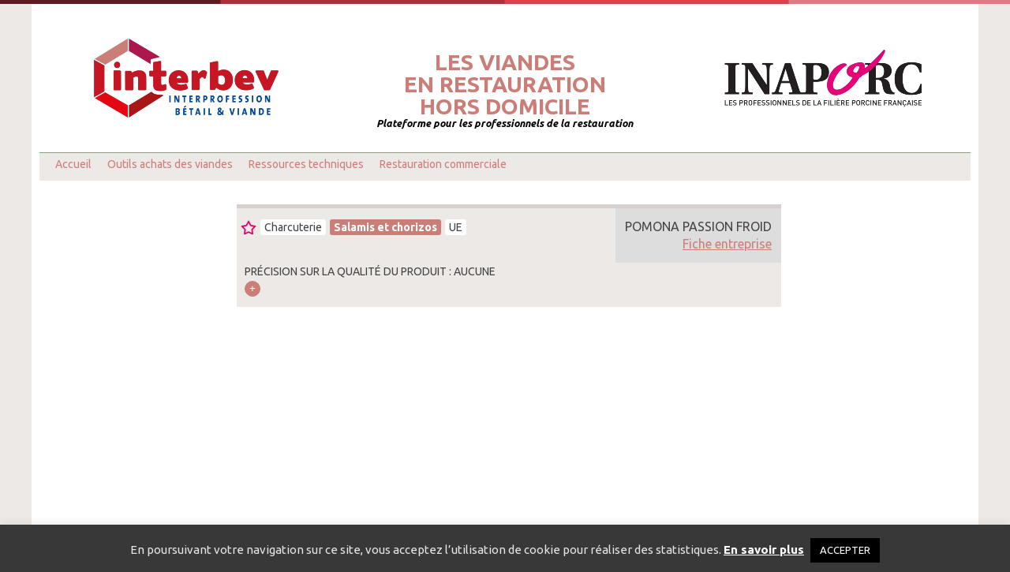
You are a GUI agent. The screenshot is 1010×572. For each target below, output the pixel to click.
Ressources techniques (306, 164)
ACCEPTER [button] (845, 549)
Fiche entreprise (727, 244)
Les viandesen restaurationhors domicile (505, 84)
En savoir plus (764, 549)
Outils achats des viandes (170, 164)
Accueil (73, 164)
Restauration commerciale (443, 164)
